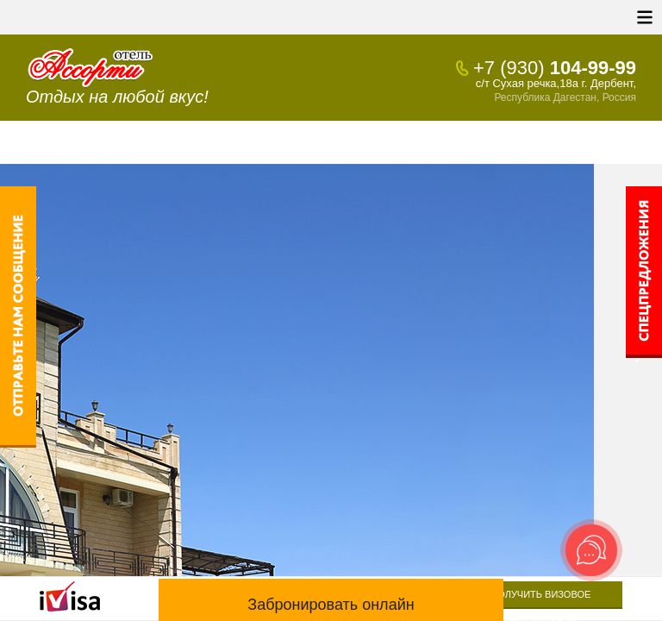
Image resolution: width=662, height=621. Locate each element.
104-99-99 (554, 68)
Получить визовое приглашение (540, 599)
